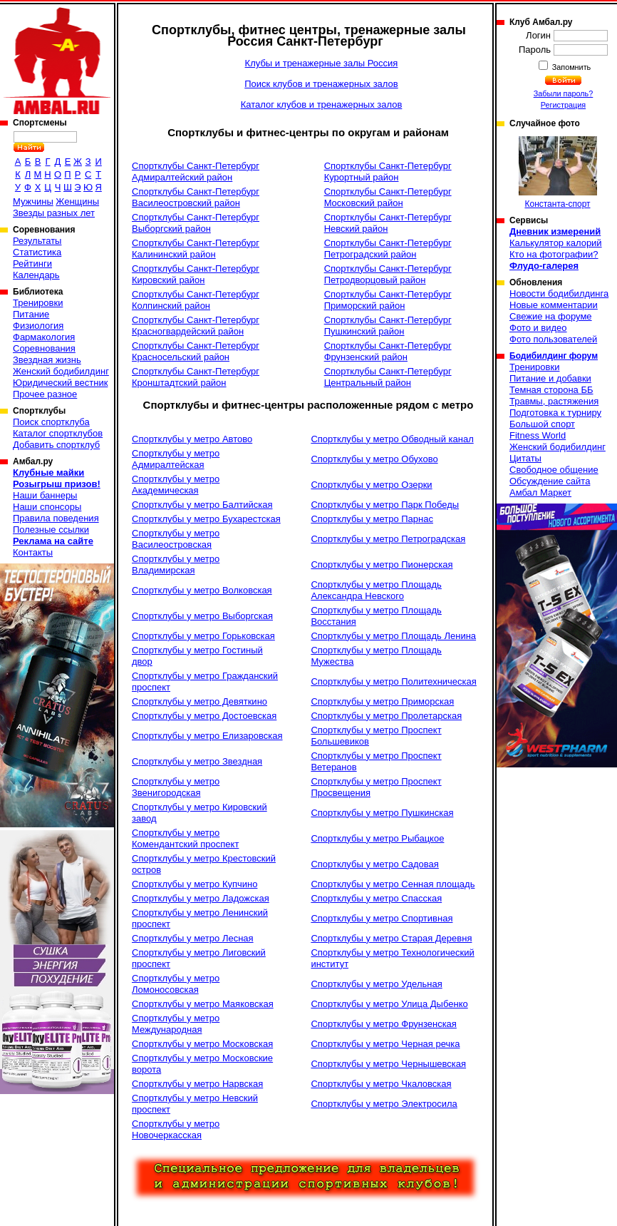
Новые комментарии (553, 305)
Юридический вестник (60, 382)
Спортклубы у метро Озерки (371, 484)
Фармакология (44, 337)
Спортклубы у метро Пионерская (381, 564)
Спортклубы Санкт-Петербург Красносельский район (195, 351)
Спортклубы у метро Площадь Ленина (393, 635)
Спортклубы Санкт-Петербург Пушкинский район (388, 326)
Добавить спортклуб (56, 444)
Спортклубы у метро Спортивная (381, 918)
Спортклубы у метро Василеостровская (175, 539)
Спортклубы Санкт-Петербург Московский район (388, 197)
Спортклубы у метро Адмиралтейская (175, 459)
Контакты (33, 552)
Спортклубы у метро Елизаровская (207, 735)
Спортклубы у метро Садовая (375, 864)
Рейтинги (32, 263)
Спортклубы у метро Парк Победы (385, 504)
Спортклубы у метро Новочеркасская (175, 1129)
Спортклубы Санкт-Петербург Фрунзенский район (388, 351)
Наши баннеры (45, 495)
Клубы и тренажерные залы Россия (321, 63)
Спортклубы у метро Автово (192, 439)
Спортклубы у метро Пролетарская (386, 715)
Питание (31, 314)
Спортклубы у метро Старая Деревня (391, 938)
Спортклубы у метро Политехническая (393, 681)
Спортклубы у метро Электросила (384, 1103)
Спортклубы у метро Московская (202, 1043)
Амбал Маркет (540, 492)
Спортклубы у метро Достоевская (204, 715)
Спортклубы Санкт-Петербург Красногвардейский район (195, 326)
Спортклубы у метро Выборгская (202, 616)
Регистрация (563, 105)
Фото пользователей (553, 339)
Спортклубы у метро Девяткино (199, 701)
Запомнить (570, 67)
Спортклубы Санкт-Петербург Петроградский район (388, 248)
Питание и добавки (550, 378)
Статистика (37, 252)
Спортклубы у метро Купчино (194, 884)
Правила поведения (56, 518)
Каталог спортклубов (58, 433)
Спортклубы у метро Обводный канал (392, 439)
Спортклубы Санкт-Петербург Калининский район (195, 248)
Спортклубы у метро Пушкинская (382, 812)
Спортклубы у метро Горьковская (203, 635)
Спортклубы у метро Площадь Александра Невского (376, 590)
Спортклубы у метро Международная (175, 1024)
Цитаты (525, 458)
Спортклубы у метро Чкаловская (381, 1083)
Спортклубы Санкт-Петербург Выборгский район (195, 223)
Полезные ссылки (51, 529)
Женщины (77, 201)
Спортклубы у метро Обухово (374, 459)
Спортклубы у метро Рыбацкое (377, 838)
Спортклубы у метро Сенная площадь (393, 884)
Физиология (38, 325)
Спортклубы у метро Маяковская (203, 1003)
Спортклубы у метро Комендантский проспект (185, 838)
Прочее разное (45, 394)
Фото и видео (538, 327)
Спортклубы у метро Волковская (202, 590)
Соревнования (44, 348)
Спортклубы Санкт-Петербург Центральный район (388, 377)
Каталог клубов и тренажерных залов (322, 104)
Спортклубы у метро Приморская (382, 701)
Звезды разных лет (54, 213)
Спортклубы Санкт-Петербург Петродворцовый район (388, 274)
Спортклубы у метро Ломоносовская (175, 984)
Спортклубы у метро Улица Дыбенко (389, 1003)
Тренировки (38, 302)
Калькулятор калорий (555, 242)
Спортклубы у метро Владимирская (175, 564)
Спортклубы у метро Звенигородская (175, 787)
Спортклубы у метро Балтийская (202, 504)
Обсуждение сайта (549, 481)
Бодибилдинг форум (553, 356)
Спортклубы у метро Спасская (376, 898)
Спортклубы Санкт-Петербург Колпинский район (195, 300)
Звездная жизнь (47, 359)
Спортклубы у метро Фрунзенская (384, 1023)
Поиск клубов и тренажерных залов (321, 83)
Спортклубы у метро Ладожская (200, 898)
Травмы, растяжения (553, 401)
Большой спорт (542, 424)
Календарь (36, 275)
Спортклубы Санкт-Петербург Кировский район (195, 274)
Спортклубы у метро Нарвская (197, 1083)
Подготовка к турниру (555, 412)
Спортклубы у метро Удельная (376, 984)
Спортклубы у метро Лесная (193, 938)
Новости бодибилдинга (558, 293)
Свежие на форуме (550, 316)
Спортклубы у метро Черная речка (385, 1043)
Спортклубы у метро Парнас (372, 519)
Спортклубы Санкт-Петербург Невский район (388, 223)
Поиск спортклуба (51, 422)
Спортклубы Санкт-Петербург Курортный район (388, 171)
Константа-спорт (558, 172)
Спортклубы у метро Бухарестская (206, 519)
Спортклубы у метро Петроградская (388, 538)
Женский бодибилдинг (61, 371)
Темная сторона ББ (551, 389)
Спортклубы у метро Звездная (197, 761)
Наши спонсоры (47, 506)
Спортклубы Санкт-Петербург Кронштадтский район (195, 377)
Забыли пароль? (563, 93)
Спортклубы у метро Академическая (175, 485)
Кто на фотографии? (553, 254)
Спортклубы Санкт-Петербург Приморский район (388, 300)
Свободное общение (553, 469)
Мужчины (33, 201)
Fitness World (537, 435)
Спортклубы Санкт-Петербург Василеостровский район (195, 197)
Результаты (37, 240)
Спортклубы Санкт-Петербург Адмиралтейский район (195, 171)
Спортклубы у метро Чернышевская (388, 1063)
